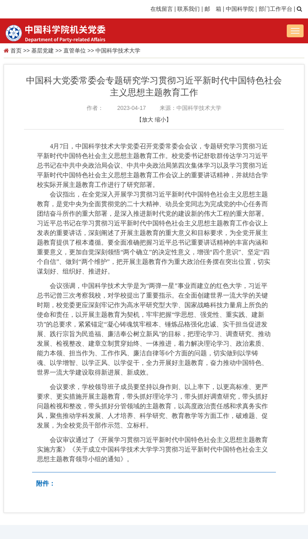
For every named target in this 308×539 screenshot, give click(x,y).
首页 (16, 50)
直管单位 (74, 50)
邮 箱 (213, 9)
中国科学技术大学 (117, 50)
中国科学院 (240, 9)
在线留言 (161, 9)
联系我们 (188, 9)
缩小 (160, 119)
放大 (147, 119)
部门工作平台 (275, 9)
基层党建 (42, 50)
